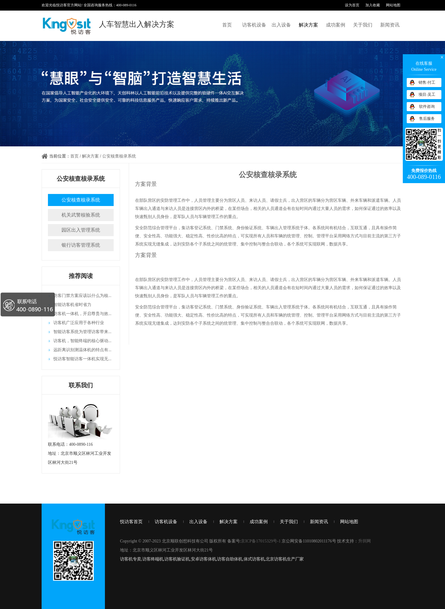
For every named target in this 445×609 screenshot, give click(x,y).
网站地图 (393, 5)
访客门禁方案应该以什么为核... (82, 295)
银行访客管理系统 (81, 245)
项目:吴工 (426, 94)
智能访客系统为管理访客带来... (82, 331)
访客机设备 (254, 24)
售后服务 (427, 118)
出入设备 (281, 24)
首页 (227, 24)
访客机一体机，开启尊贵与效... (82, 313)
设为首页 (352, 5)
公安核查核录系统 (119, 156)
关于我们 (362, 24)
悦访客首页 (131, 521)
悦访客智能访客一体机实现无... (82, 359)
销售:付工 (426, 82)
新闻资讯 (389, 24)
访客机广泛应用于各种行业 (78, 322)
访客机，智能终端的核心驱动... (82, 341)
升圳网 (364, 541)
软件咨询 (427, 106)
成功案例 (335, 24)
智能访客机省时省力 (72, 304)
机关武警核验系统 (81, 214)
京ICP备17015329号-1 (260, 541)
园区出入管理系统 (81, 230)
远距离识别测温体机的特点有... (82, 350)
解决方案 (308, 24)
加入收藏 (372, 5)
